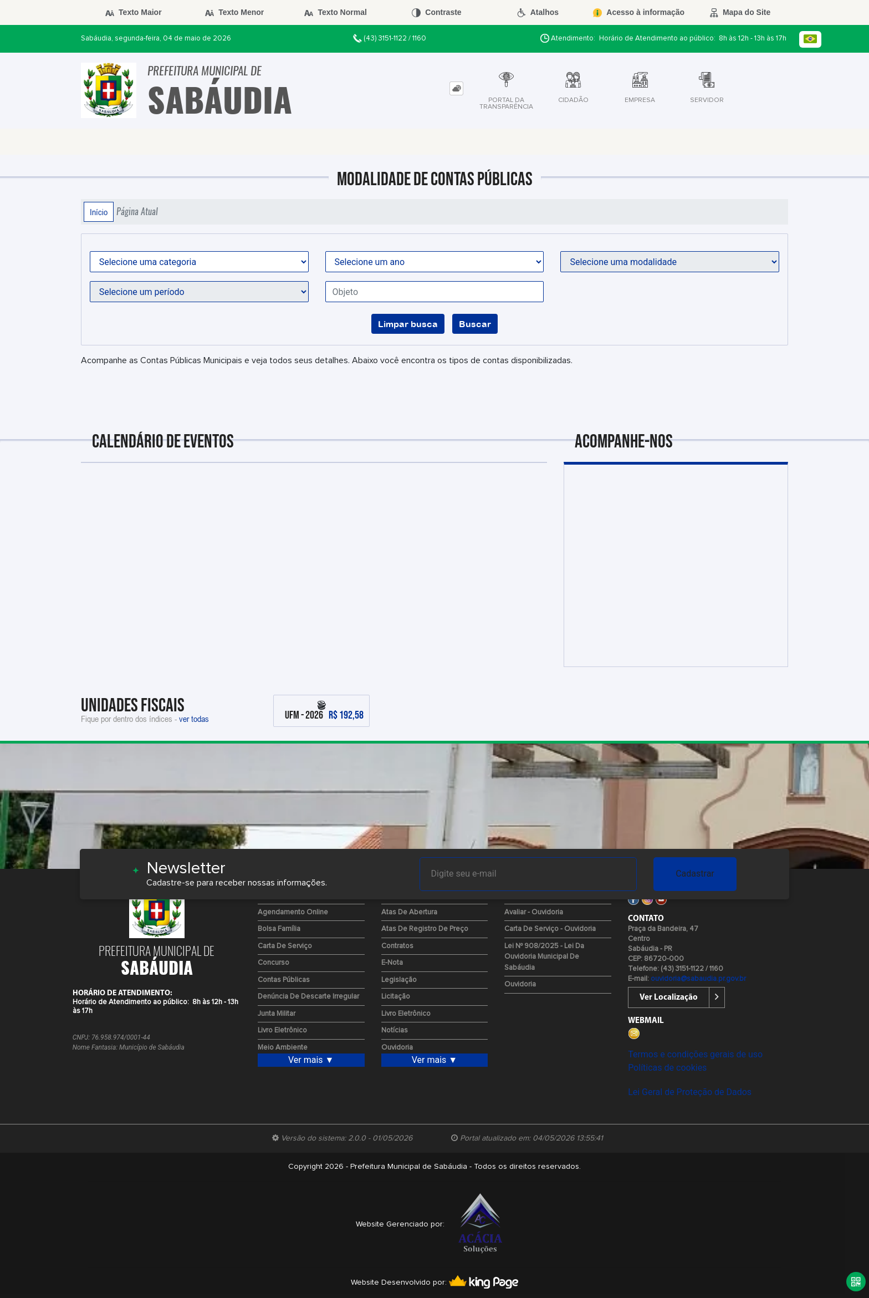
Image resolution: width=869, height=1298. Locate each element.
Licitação (395, 996)
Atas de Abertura (409, 912)
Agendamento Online (293, 912)
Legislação (399, 980)
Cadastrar (695, 873)
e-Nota (392, 962)
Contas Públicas (284, 980)
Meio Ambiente (283, 1047)
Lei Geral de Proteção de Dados (690, 1092)
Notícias (394, 1030)
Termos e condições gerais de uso (695, 1054)
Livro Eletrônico (282, 1030)
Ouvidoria (397, 1047)
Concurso (273, 962)
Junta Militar (276, 1013)
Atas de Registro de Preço (424, 929)
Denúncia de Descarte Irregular (308, 996)
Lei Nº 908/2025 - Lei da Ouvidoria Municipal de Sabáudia (544, 957)
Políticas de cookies (667, 1067)
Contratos (397, 946)
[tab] (456, 88)
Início (99, 211)
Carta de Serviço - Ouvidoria (550, 929)
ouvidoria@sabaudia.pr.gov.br (698, 979)
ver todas (194, 718)
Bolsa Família (279, 929)
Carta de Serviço (285, 946)
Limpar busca (408, 324)
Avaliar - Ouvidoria (533, 912)
